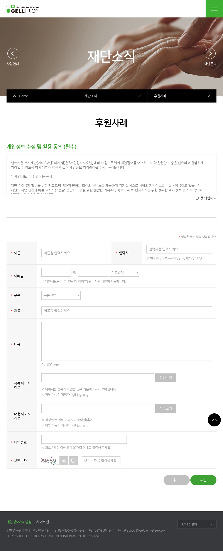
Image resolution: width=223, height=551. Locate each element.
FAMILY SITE (189, 524)
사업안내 (13, 64)
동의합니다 (208, 198)
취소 (176, 480)
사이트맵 (42, 522)
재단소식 (90, 96)
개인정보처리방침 (19, 522)
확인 (203, 480)
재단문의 (210, 64)
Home (23, 96)
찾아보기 (165, 378)
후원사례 (160, 96)
